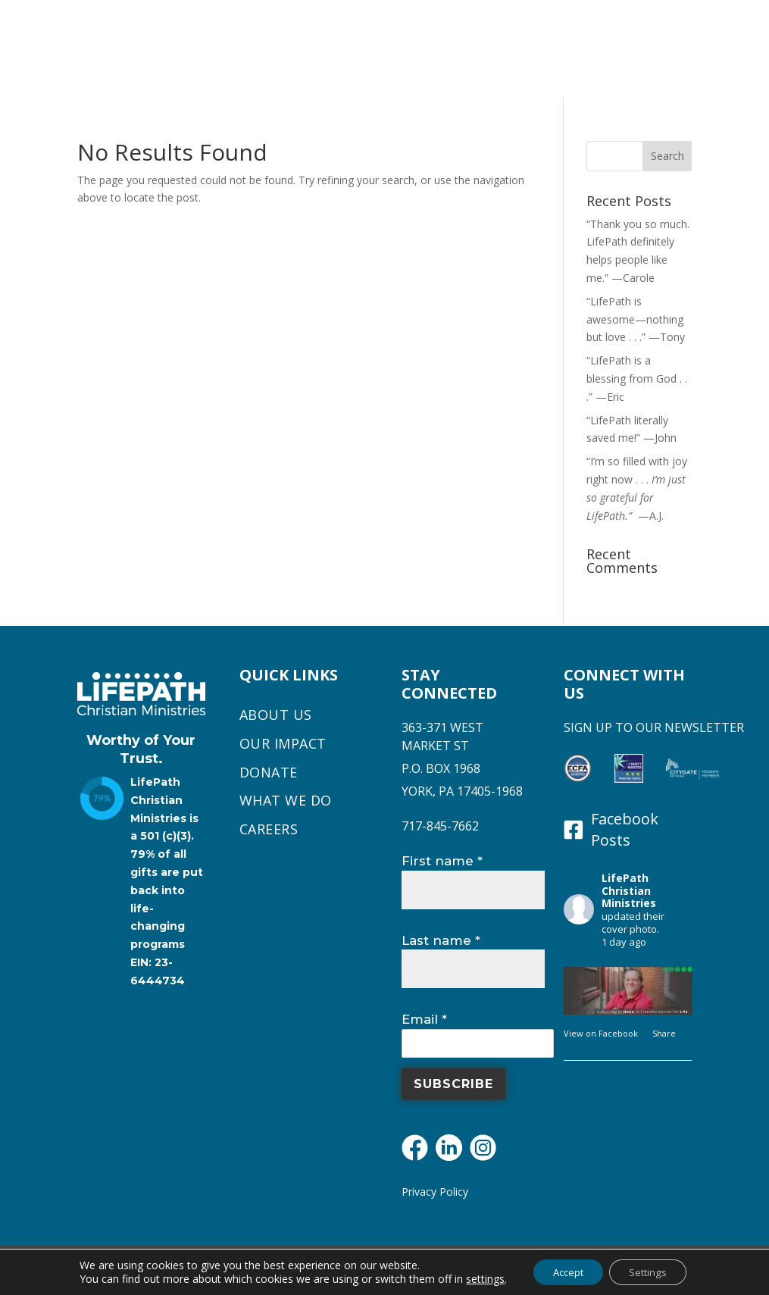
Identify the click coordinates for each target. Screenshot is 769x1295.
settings (477, 1278)
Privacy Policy (435, 1191)
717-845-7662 (440, 826)
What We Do (285, 801)
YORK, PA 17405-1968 (462, 791)
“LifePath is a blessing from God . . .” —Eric (636, 378)
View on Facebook (602, 1033)
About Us (275, 715)
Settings (652, 1271)
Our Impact (283, 744)
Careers (269, 829)
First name (442, 860)
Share (664, 1033)
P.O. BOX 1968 (441, 768)
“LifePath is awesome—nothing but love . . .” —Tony (635, 319)
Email (424, 1019)
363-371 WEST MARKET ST (442, 736)
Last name (441, 940)
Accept (564, 1271)
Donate (268, 773)
